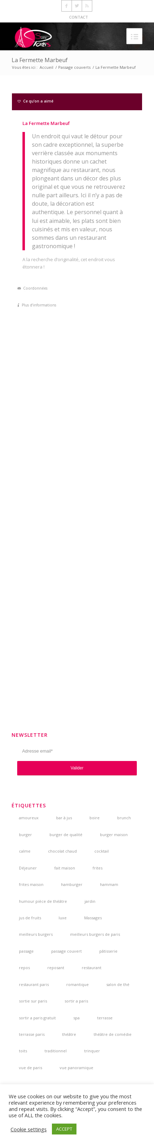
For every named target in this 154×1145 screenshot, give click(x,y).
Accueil (46, 67)
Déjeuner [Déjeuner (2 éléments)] (28, 868)
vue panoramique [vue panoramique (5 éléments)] (76, 1067)
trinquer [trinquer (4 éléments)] (92, 1050)
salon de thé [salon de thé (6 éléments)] (117, 984)
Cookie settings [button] (29, 1129)
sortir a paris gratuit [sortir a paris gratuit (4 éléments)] (37, 1017)
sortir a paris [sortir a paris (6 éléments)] (76, 1001)
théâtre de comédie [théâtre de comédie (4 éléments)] (113, 1034)
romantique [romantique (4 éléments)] (77, 984)
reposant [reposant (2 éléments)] (55, 967)
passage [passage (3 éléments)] (26, 951)
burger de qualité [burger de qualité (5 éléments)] (65, 834)
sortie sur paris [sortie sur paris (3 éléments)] (33, 1001)
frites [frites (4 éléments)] (97, 868)
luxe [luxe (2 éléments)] (63, 917)
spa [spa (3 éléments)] (76, 1017)
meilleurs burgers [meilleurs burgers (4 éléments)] (36, 934)
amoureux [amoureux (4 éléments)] (29, 817)
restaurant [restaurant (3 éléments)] (91, 967)
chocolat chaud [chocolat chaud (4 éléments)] (62, 851)
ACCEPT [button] (64, 1129)
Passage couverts (74, 67)
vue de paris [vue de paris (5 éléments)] (30, 1067)
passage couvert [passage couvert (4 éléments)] (66, 951)
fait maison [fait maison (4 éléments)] (64, 868)
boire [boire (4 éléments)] (94, 817)
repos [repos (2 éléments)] (24, 967)
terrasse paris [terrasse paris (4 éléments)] (32, 1034)
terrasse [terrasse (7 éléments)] (105, 1017)
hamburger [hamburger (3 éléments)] (71, 884)
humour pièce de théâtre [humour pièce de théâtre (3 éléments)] (43, 901)
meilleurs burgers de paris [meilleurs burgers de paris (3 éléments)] (95, 934)
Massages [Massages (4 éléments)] (93, 917)
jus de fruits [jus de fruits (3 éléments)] (30, 917)
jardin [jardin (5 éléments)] (90, 901)
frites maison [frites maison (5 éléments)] (31, 884)
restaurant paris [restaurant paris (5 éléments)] (34, 984)
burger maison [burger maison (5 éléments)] (114, 834)
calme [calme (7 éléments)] (25, 851)
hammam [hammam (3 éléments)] (109, 884)
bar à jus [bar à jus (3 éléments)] (64, 817)
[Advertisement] (77, 605)
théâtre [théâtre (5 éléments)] (69, 1034)
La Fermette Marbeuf (40, 60)
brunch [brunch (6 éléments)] (124, 817)
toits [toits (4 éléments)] (23, 1050)
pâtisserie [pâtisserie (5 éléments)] (108, 951)
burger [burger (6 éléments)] (25, 834)
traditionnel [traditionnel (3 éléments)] (56, 1050)
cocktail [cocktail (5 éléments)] (101, 851)
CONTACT (78, 17)
